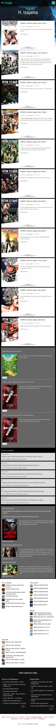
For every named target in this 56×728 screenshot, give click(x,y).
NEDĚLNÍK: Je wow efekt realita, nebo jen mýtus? (17, 485)
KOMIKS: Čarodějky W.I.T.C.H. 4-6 (41, 633)
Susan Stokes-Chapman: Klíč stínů (10, 689)
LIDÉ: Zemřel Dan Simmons (11, 596)
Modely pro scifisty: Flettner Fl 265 (13, 642)
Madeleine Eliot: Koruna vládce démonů (12, 700)
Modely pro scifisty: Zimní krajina (12, 645)
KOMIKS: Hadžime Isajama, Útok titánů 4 (33, 231)
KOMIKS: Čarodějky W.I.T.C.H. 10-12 (41, 627)
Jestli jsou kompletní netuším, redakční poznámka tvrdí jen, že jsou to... (21, 465)
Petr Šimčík (26, 718)
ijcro (3, 489)
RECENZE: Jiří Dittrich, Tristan (12, 589)
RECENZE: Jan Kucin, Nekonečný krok (14, 606)
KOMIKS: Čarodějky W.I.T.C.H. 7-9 (41, 630)
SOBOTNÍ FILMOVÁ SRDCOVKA (40, 585)
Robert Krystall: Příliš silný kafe (10, 691)
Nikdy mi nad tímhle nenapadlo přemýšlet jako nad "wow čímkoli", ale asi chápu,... (23, 500)
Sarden (3, 717)
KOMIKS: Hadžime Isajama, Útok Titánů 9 (33, 82)
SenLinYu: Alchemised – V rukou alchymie (12, 698)
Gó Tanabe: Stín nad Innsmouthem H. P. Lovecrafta (14, 703)
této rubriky (7, 511)
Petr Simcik (4, 463)
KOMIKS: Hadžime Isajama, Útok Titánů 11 (33, 23)
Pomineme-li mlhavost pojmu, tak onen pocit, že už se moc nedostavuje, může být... (24, 482)
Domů (2, 19)
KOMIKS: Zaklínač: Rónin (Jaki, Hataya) (42, 624)
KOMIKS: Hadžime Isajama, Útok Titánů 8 (33, 112)
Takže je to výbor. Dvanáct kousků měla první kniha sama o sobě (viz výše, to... (22, 456)
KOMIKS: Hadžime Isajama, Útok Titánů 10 (33, 53)
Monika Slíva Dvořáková (37, 717)
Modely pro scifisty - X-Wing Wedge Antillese (15, 652)
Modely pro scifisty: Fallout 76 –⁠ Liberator (15, 659)
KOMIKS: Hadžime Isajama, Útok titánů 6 (33, 171)
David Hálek (29, 26)
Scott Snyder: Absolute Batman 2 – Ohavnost (13, 682)
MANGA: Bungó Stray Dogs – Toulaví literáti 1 (43, 616)
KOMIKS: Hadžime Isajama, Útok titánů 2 (33, 290)
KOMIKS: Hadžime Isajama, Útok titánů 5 (33, 201)
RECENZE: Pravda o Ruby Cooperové (39, 703)
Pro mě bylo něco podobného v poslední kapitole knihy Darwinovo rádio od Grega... (23, 491)
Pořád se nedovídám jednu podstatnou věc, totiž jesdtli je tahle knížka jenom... (22, 474)
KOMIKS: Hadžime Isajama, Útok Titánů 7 (33, 142)
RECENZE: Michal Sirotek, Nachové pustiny (15, 603)
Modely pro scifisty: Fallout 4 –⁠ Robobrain (14, 662)
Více (23, 706)
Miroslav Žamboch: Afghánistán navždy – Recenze (42, 706)
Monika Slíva (4, 498)
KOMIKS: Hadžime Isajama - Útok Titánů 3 (33, 260)
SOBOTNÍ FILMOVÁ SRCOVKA (40, 604)
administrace (42, 718)
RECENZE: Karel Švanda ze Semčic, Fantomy (16, 459)
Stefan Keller (30, 724)
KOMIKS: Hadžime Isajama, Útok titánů (32, 320)
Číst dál (4, 377)
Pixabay (36, 724)
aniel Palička (14, 718)
